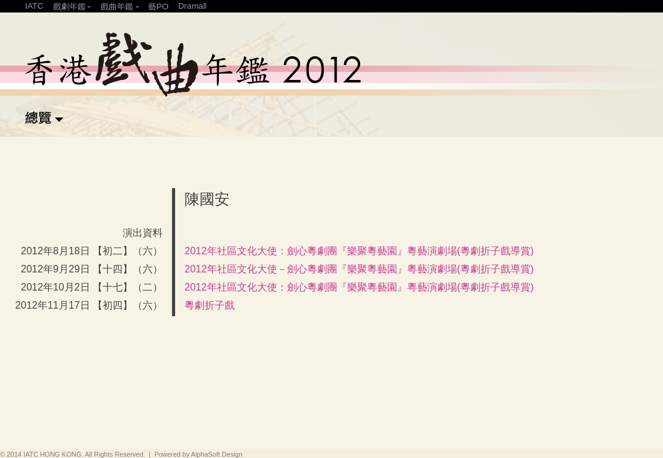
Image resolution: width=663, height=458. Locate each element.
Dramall (192, 6)
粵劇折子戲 (210, 305)
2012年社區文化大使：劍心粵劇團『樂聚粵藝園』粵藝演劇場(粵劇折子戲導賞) (359, 251)
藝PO (158, 6)
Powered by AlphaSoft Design (198, 454)
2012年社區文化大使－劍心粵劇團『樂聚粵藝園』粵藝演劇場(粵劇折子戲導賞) (359, 269)
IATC (34, 6)
